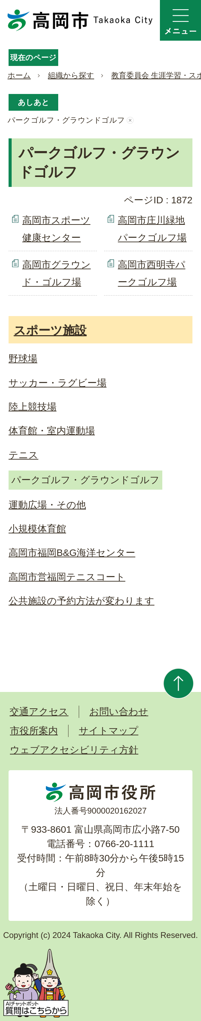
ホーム (19, 75)
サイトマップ (108, 730)
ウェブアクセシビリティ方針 (74, 750)
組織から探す (71, 75)
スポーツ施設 (50, 330)
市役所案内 (34, 730)
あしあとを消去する (130, 120)
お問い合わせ (118, 711)
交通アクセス (39, 711)
